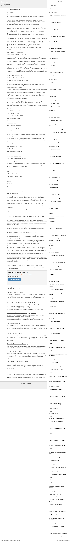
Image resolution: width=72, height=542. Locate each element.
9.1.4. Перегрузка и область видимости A (57, 491)
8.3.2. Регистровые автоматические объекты (58, 393)
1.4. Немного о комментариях (55, 22)
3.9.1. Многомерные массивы (55, 89)
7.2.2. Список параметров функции (56, 289)
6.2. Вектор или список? (54, 204)
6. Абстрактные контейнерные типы (56, 197)
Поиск (59, 1)
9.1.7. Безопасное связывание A (55, 504)
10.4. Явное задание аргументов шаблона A (58, 533)
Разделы (29, 383)
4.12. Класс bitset (52, 153)
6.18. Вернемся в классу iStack (55, 265)
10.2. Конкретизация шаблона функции (57, 530)
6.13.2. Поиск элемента (54, 252)
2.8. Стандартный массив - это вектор (57, 55)
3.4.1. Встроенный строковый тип (56, 72)
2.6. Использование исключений (55, 48)
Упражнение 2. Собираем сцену (17, 361)
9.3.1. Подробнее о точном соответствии (57, 511)
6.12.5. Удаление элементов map (55, 248)
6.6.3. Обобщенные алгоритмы (55, 228)
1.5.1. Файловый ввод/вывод (55, 26)
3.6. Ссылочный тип (53, 79)
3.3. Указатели (52, 65)
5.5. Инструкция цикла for (54, 177)
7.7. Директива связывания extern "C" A (57, 325)
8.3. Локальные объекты (54, 386)
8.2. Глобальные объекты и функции (56, 369)
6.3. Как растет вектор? (54, 208)
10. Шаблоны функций (53, 523)
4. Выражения (52, 113)
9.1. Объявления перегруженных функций (57, 474)
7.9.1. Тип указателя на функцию (56, 336)
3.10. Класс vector (52, 96)
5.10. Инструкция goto (53, 187)
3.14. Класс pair (52, 110)
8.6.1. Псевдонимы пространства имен (57, 457)
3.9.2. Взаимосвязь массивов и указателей (57, 93)
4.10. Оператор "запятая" (54, 146)
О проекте (23, 383)
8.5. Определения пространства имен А (57, 425)
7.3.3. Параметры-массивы (54, 297)
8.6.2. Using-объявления (54, 460)
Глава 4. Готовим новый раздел (17, 344)
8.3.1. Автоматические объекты (55, 389)
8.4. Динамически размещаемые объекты (57, 399)
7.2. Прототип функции (54, 281)
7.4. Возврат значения (53, 309)
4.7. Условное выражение (54, 135)
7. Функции (51, 274)
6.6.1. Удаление (52, 221)
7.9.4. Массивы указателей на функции (57, 347)
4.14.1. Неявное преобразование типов (57, 160)
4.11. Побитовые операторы (54, 149)
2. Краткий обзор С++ (53, 29)
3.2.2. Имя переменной (53, 62)
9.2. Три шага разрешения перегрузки (57, 507)
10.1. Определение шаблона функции (56, 526)
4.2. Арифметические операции (55, 120)
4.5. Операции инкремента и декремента (57, 129)
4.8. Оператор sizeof (53, 139)
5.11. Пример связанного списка (55, 191)
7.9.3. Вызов (51, 343)
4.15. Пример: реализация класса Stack (57, 166)
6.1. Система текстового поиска (55, 201)
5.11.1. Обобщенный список (55, 194)
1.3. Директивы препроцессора (55, 19)
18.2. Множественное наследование (62, 540)
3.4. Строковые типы (53, 68)
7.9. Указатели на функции (54, 333)
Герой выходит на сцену (15, 323)
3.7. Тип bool (51, 82)
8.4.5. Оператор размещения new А (56, 421)
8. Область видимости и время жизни (57, 359)
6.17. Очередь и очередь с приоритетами (57, 262)
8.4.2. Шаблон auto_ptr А (54, 408)
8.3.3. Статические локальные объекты (57, 396)
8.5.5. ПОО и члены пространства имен (57, 445)
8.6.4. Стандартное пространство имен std (57, 467)
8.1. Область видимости (54, 362)
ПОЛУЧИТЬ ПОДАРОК (14, 279)
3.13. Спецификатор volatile (54, 106)
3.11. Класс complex (53, 99)
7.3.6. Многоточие (52, 306)
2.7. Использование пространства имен (57, 51)
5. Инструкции (52, 170)
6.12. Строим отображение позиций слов (57, 235)
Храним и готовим (13, 372)
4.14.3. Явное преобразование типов (56, 163)
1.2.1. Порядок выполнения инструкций (57, 15)
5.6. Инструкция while (53, 180)
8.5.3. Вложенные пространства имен (56, 436)
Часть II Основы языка (53, 58)
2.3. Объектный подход (53, 41)
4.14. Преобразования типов (55, 156)
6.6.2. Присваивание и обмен (55, 225)
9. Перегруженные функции (55, 470)
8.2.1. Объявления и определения (56, 372)
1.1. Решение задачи (53, 12)
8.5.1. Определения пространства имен (57, 428)
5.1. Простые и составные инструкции (57, 173)
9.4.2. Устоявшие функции (54, 514)
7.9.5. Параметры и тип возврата (55, 350)
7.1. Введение (52, 277)
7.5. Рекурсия (51, 318)
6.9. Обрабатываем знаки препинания (57, 231)
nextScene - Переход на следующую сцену (21, 302)
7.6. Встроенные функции (54, 321)
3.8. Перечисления (53, 86)
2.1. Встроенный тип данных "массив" (57, 32)
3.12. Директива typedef (54, 103)
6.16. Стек (51, 259)
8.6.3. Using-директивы (54, 464)
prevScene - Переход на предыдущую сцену (21, 313)
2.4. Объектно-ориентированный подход (57, 44)
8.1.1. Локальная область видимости (56, 365)
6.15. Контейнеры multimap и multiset (56, 255)
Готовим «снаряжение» (15, 333)
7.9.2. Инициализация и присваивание (57, 340)
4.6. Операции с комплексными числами (57, 132)
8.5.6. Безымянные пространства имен (57, 448)
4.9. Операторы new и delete (55, 142)
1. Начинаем (51, 8)
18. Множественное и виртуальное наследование (11, 540)
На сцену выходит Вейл (15, 292)
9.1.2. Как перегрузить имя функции (56, 482)
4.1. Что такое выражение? (54, 117)
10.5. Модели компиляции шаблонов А (57, 536)
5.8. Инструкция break (53, 184)
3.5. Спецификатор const (54, 75)
